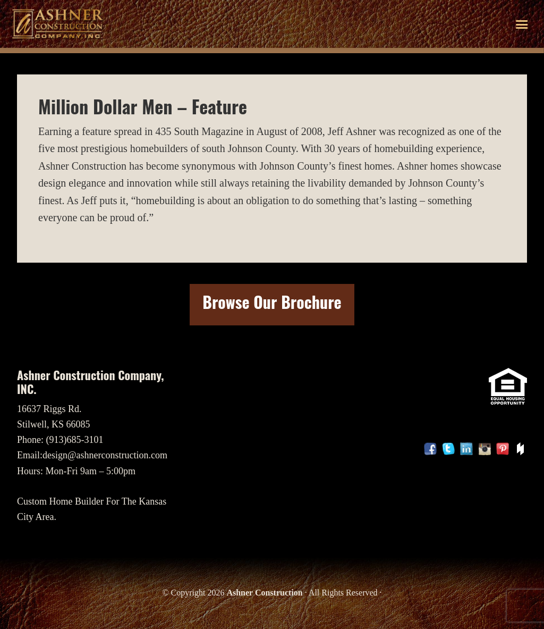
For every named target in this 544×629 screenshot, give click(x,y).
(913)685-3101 (75, 439)
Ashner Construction (264, 592)
